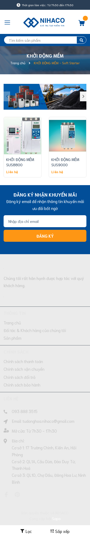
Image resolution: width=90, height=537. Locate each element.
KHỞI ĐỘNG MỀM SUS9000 (65, 162)
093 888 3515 (24, 411)
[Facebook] (6, 494)
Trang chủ (12, 322)
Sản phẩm (12, 337)
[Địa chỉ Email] (45, 221)
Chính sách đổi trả (20, 377)
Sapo (56, 518)
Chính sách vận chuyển (24, 368)
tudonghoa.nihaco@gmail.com (48, 421)
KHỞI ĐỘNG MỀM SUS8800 (20, 162)
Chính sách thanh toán (23, 361)
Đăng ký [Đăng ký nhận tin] (45, 235)
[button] (83, 96)
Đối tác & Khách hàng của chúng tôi (35, 330)
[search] (45, 40)
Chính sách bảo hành (22, 384)
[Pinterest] (17, 494)
